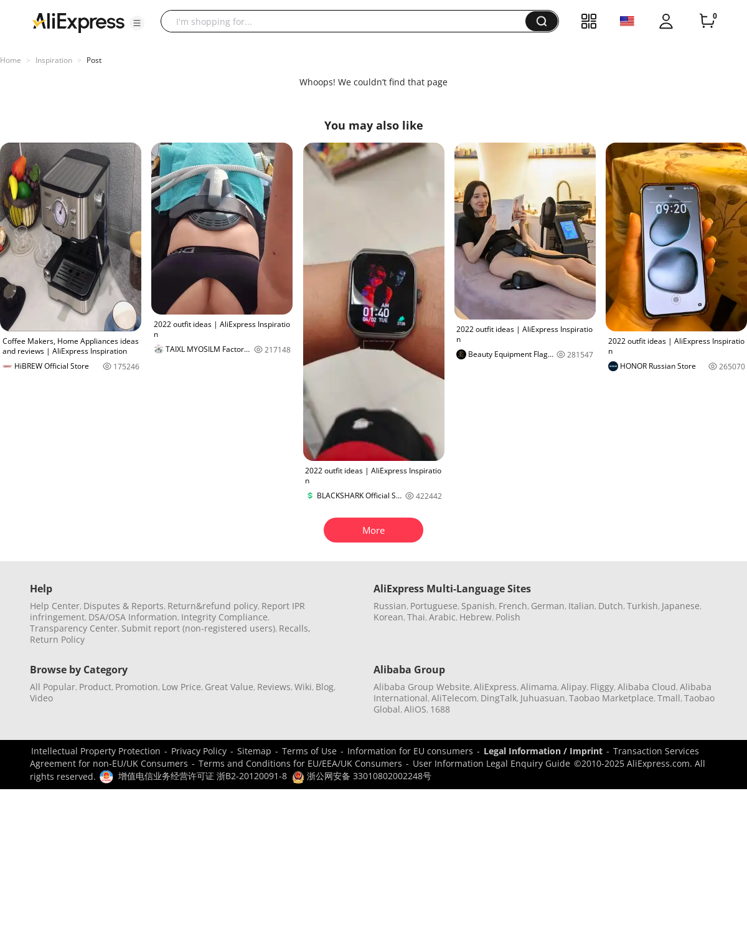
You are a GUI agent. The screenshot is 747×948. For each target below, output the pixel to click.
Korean (388, 617)
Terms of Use (309, 751)
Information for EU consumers (410, 751)
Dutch (610, 606)
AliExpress (495, 687)
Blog (325, 687)
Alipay (573, 687)
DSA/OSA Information (132, 617)
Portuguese (434, 606)
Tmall (668, 698)
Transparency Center (74, 628)
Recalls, (295, 628)
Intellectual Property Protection (96, 751)
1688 (440, 709)
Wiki (303, 687)
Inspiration (53, 60)
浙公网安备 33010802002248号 (361, 776)
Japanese (681, 606)
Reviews (274, 687)
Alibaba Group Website (422, 687)
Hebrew (475, 617)
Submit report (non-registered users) (198, 628)
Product (95, 687)
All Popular (52, 687)
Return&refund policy (212, 606)
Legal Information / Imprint (543, 751)
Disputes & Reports (123, 606)
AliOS (415, 709)
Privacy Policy (199, 751)
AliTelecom (454, 698)
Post (94, 60)
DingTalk (499, 698)
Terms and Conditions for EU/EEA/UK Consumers (300, 763)
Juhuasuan (542, 698)
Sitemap (254, 751)
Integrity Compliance (224, 617)
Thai (416, 617)
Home (10, 60)
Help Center (55, 606)
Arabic (442, 617)
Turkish (642, 606)
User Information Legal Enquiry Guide (491, 763)
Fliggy (602, 687)
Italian (581, 606)
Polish (508, 617)
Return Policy (57, 639)
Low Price (181, 687)
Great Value (229, 687)
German (548, 606)
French (513, 606)
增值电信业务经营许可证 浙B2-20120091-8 (202, 776)
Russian (390, 606)
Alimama (538, 687)
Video (41, 698)
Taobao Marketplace (611, 698)
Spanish (478, 606)
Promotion (136, 687)
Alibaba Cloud (647, 687)
